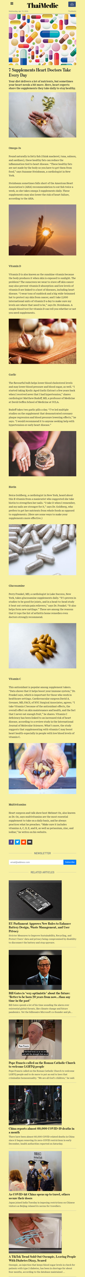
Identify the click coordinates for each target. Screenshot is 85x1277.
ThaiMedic (42, 5)
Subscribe (70, 862)
